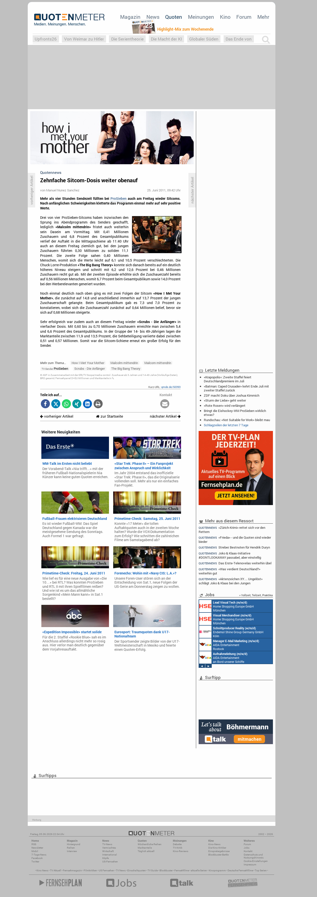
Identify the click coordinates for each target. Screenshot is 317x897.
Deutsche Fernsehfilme (240, 870)
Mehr (263, 16)
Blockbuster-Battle (218, 854)
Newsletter (37, 847)
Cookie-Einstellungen (256, 861)
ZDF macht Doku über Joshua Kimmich (231, 395)
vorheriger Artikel (56, 416)
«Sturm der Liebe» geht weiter (225, 400)
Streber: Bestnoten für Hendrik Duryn (234, 547)
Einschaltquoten (136, 870)
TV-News (107, 844)
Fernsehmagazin (72, 870)
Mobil (34, 851)
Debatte (177, 844)
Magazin (130, 16)
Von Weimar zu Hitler (84, 39)
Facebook (37, 858)
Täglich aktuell (146, 851)
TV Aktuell (55, 870)
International (109, 854)
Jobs (246, 847)
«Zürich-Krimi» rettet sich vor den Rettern (232, 529)
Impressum (250, 864)
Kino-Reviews (180, 851)
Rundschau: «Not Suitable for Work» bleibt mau (237, 420)
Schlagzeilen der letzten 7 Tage (226, 425)
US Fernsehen (106, 870)
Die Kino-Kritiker (217, 847)
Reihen (71, 847)
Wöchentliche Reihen (149, 844)
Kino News (42, 870)
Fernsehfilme (181, 870)
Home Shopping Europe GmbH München (226, 606)
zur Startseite (109, 416)
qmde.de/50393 (171, 387)
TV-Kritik (177, 847)
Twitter (35, 861)
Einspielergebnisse (219, 851)
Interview (72, 851)
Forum (243, 16)
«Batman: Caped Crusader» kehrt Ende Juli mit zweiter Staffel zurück (236, 388)
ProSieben (118, 198)
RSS (33, 844)
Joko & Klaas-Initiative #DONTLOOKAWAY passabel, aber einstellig (230, 555)
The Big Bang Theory (125, 368)
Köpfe (105, 858)
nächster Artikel (165, 416)
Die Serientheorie (127, 39)
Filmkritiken (90, 870)
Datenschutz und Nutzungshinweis (254, 856)
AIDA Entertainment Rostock (229, 644)
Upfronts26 (46, 39)
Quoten (173, 16)
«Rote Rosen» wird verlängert (224, 405)
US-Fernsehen (110, 861)
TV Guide (153, 870)
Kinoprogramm (217, 870)
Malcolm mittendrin (124, 363)
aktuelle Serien (199, 870)
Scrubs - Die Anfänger (89, 368)
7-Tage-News (38, 854)
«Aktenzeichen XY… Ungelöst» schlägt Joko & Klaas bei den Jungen (231, 581)
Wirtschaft (108, 851)
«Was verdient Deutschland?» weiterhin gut (229, 571)
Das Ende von (239, 39)
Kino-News (214, 844)
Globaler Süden (203, 39)
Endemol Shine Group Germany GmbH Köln (231, 632)
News (152, 16)
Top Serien (261, 870)
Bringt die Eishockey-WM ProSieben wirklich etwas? (235, 412)
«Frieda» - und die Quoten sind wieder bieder (235, 539)
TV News (121, 870)
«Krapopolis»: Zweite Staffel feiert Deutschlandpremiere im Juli (227, 379)
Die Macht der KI (166, 39)
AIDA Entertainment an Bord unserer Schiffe (223, 657)
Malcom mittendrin (157, 363)
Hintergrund (73, 844)
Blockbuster (166, 870)
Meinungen (201, 16)
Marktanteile (145, 847)
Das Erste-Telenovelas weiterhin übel (235, 563)
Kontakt (248, 851)
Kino (225, 16)
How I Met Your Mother (88, 363)
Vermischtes (109, 847)
